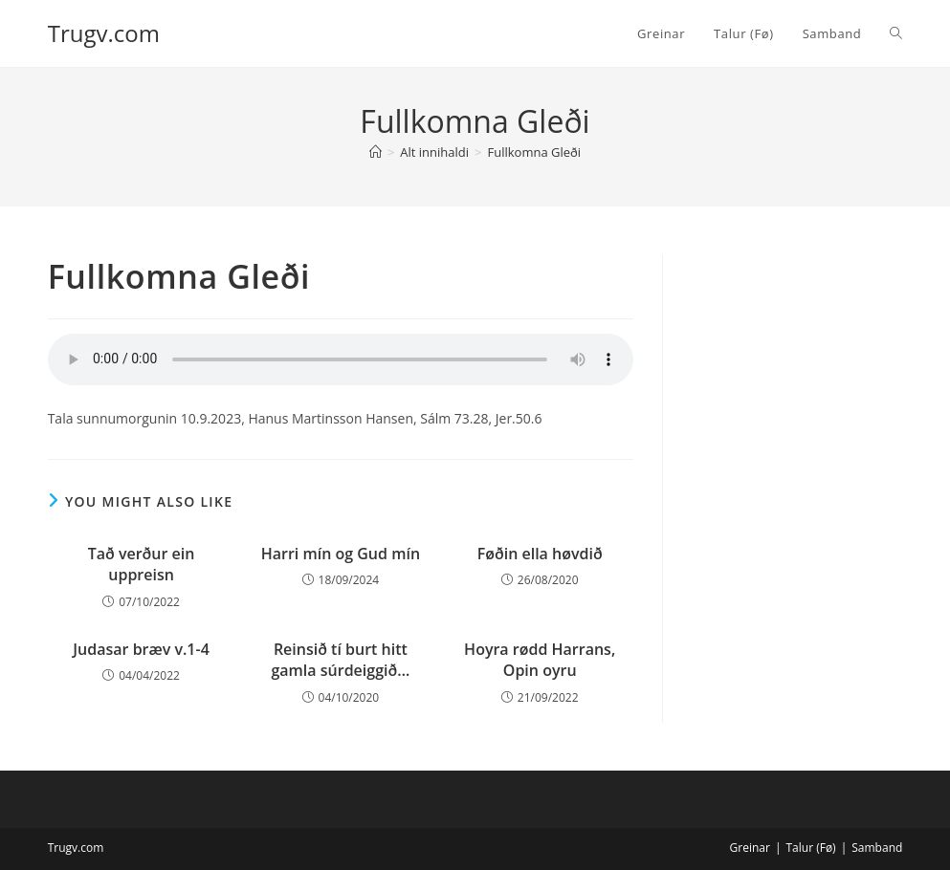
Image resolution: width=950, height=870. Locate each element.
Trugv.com (104, 33)
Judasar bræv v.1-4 (141, 649)
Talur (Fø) (810, 847)
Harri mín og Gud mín (340, 553)
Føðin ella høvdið (540, 553)
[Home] (375, 152)
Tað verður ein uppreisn (141, 564)
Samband (876, 847)
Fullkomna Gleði (535, 152)
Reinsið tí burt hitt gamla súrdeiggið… (340, 660)
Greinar (750, 847)
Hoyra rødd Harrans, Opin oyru (539, 660)
